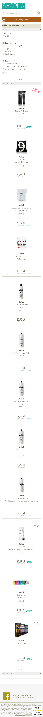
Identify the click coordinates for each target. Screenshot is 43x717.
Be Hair (21, 111)
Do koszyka (28, 176)
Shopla (15, 6)
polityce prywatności (20, 715)
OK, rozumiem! (29, 715)
